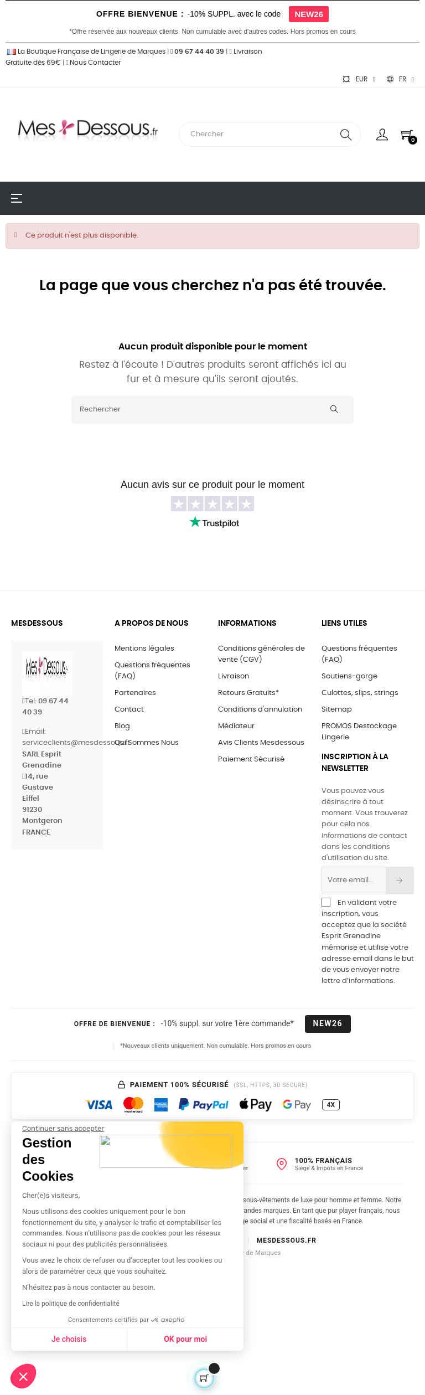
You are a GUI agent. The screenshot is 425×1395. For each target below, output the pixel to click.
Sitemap (337, 709)
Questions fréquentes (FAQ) (152, 671)
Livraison (233, 676)
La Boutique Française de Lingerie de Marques (85, 51)
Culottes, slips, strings (360, 693)
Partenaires (135, 693)
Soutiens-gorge (349, 676)
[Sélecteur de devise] (358, 79)
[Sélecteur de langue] (400, 79)
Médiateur (236, 726)
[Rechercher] (212, 410)
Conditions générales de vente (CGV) (261, 654)
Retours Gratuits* (248, 693)
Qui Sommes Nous (147, 743)
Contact (129, 709)
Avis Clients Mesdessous (261, 743)
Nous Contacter (93, 62)
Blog (122, 726)
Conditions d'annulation (260, 709)
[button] (23, 1376)
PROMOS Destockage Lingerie (359, 732)
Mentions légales (144, 648)
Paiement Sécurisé (251, 759)
